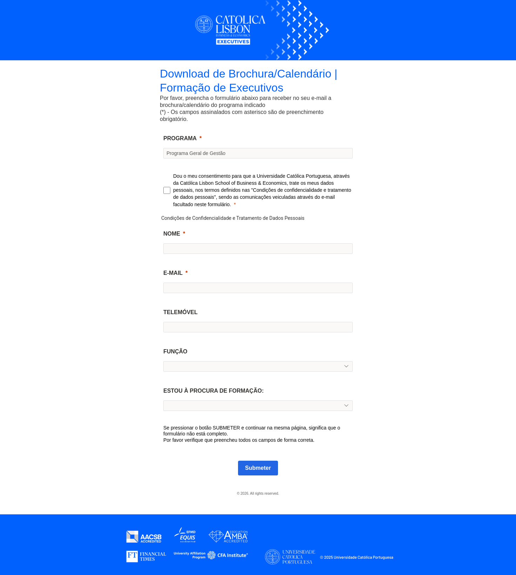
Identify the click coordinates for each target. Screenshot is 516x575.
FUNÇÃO (175, 351)
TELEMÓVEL (180, 312)
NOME (171, 234)
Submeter (258, 468)
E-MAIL (173, 273)
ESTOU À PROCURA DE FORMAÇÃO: (213, 391)
